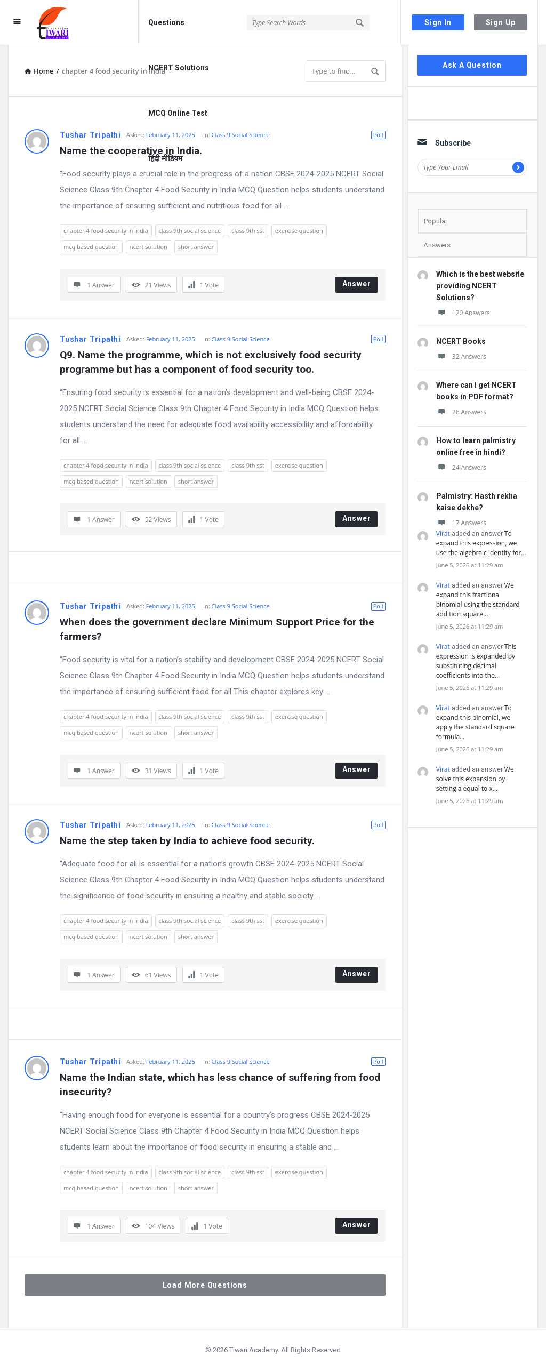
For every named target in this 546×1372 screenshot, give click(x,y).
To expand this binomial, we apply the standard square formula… (475, 722)
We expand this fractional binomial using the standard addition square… (478, 600)
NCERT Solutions (178, 67)
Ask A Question (472, 65)
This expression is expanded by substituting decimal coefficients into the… (476, 661)
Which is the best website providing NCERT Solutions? (480, 286)
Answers (437, 245)
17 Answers (461, 522)
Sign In (438, 22)
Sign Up (501, 22)
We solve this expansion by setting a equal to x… (475, 779)
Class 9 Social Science (240, 135)
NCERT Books (461, 341)
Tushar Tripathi (90, 135)
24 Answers (461, 467)
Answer (356, 283)
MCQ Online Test (177, 113)
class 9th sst (247, 231)
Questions (166, 22)
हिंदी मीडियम (165, 158)
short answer (196, 247)
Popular (435, 221)
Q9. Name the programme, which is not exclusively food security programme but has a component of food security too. (212, 362)
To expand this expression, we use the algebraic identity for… (481, 543)
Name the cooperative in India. (131, 151)
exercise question (299, 231)
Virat (443, 533)
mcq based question (91, 247)
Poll (378, 135)
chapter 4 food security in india (105, 231)
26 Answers (461, 411)
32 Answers (461, 356)
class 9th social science (190, 231)
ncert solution (148, 247)
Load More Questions (205, 1285)
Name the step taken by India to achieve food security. (187, 841)
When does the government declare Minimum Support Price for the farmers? (218, 629)
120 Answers (463, 312)
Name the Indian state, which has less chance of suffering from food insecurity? (221, 1084)
